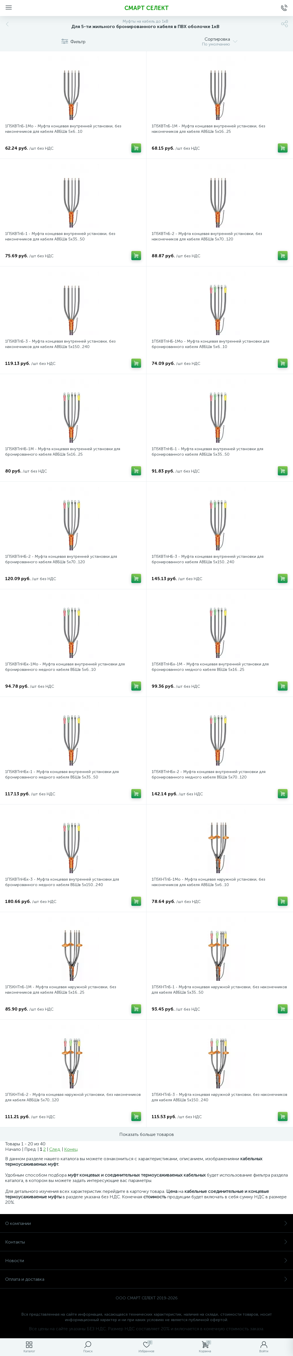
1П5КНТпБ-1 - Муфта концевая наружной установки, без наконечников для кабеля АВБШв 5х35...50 (219, 990)
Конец (71, 1149)
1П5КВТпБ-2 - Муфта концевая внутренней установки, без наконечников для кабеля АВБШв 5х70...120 (207, 236)
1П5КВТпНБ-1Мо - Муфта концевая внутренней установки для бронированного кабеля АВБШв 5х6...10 (210, 344)
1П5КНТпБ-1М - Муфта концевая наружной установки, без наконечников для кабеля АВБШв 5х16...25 (60, 990)
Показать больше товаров (146, 1134)
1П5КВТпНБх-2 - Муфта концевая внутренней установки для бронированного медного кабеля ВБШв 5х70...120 (209, 774)
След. (55, 1149)
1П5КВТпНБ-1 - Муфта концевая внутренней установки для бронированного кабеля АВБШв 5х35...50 (207, 451)
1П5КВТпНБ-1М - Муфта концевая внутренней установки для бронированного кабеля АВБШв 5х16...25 (62, 451)
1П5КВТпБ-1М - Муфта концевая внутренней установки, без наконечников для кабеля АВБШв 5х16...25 (208, 129)
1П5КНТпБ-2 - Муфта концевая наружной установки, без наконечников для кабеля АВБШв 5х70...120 (73, 1097)
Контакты (146, 1242)
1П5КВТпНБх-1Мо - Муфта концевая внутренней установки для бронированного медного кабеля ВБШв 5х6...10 (65, 667)
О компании (146, 1223)
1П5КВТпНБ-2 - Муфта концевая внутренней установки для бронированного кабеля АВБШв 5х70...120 (61, 559)
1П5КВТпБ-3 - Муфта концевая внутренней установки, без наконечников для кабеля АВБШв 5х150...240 (60, 344)
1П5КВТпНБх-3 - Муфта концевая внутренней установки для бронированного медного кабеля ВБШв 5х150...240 (62, 882)
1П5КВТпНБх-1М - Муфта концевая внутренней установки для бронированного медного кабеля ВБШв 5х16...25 (210, 667)
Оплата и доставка (146, 1279)
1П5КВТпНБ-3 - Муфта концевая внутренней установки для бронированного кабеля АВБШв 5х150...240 (208, 559)
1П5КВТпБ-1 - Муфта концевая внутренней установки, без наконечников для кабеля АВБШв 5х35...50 (60, 236)
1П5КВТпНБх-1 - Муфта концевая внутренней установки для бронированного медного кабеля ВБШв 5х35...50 (62, 774)
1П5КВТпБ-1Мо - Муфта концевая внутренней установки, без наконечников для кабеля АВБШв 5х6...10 (63, 129)
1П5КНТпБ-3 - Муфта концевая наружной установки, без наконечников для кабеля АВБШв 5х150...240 (219, 1097)
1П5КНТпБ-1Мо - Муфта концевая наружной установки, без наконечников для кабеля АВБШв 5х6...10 (208, 882)
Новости (146, 1260)
